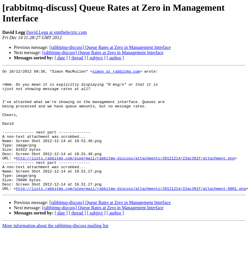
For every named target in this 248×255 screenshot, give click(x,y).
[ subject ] (96, 57)
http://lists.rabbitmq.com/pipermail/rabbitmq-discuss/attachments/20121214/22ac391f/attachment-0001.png (131, 212)
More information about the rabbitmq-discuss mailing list (55, 249)
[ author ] (115, 57)
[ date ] (61, 57)
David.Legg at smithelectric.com (56, 32)
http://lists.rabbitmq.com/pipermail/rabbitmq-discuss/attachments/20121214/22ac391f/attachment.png (125, 176)
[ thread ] (77, 57)
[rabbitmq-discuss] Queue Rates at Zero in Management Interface (110, 47)
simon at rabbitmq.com (116, 72)
